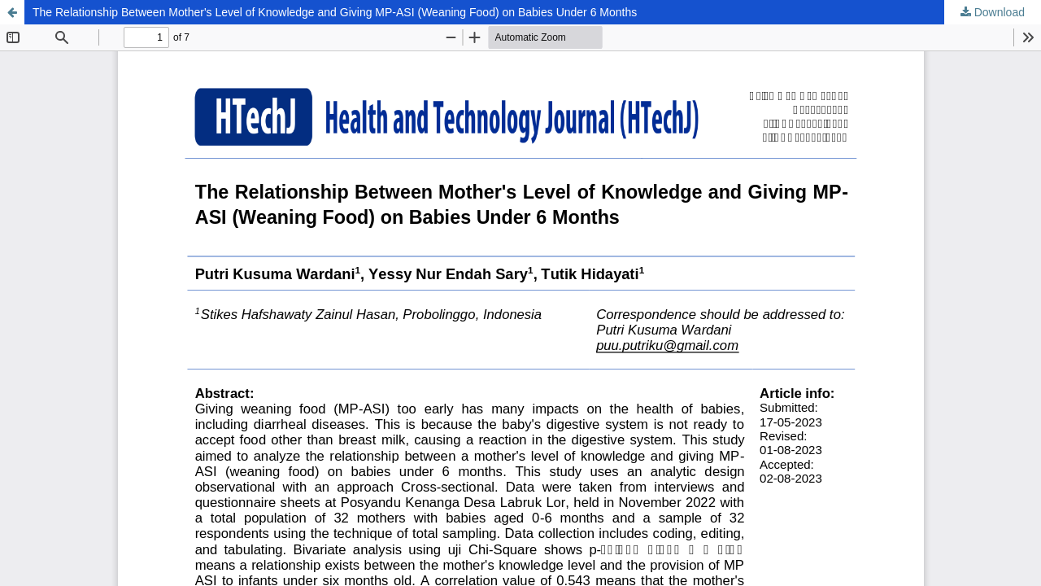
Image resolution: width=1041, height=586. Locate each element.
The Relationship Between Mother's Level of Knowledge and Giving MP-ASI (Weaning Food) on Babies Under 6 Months (335, 12)
